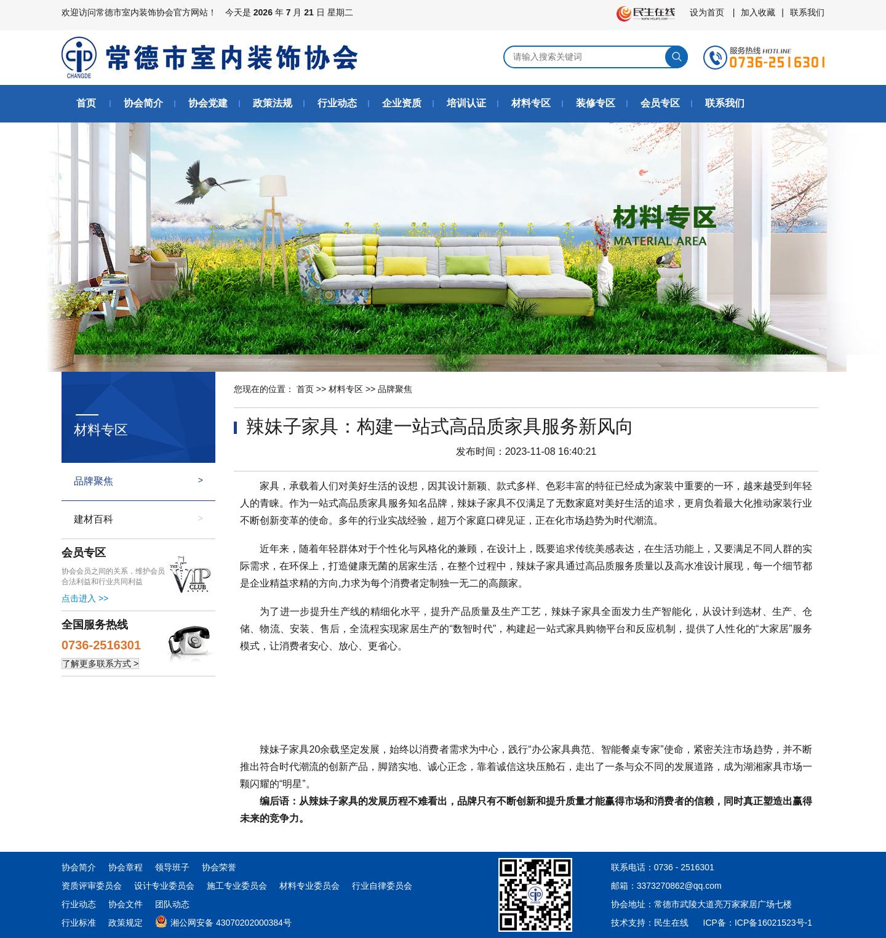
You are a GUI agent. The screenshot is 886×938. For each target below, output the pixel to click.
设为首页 (707, 12)
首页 (86, 103)
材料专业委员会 (309, 886)
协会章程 (125, 867)
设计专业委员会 (164, 886)
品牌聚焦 (93, 481)
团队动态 (172, 904)
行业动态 (337, 103)
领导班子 (172, 867)
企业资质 (401, 103)
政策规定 (125, 923)
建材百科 (93, 519)
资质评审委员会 (92, 886)
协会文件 (125, 904)
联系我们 (807, 12)
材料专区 (531, 103)
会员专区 (660, 103)
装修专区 (595, 103)
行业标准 (79, 923)
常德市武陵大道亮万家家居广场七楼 (723, 904)
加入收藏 (758, 12)
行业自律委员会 (382, 886)
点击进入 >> (85, 598)
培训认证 (466, 103)
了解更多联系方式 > (100, 663)
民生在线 (671, 923)
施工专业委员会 (237, 886)
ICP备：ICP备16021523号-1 (757, 923)
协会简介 (143, 103)
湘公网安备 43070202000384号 (223, 920)
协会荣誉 (219, 867)
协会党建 (208, 103)
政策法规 (272, 103)
